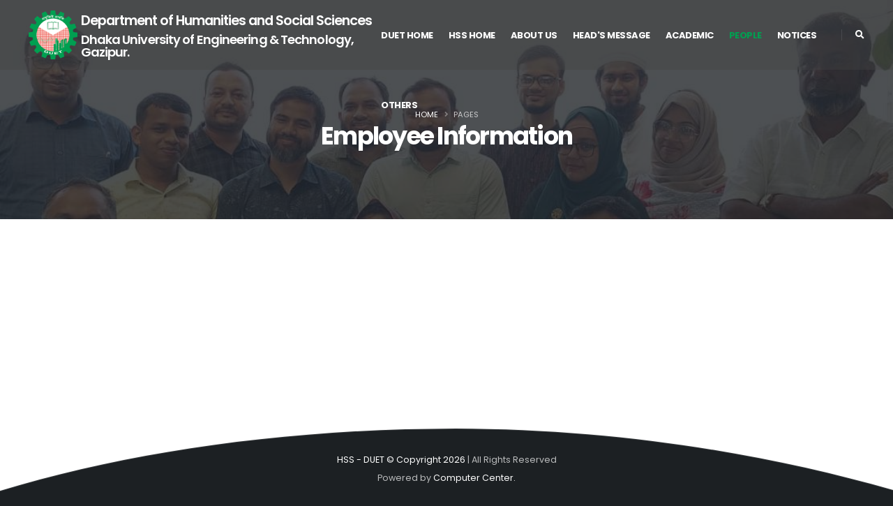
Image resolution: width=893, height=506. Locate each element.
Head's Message (611, 35)
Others (399, 105)
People (745, 35)
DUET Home (407, 35)
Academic (690, 35)
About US (534, 35)
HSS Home (472, 35)
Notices (797, 35)
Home (426, 114)
